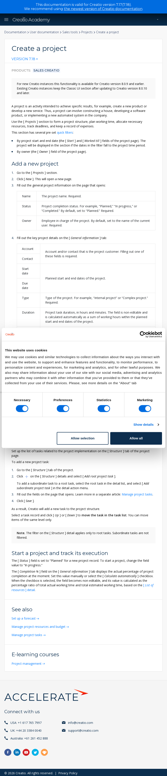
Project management (27, 662)
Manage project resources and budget (39, 626)
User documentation (44, 32)
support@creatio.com (83, 729)
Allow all (136, 438)
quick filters (65, 132)
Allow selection (83, 438)
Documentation (15, 32)
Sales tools (70, 32)
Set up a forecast (24, 618)
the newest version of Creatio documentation (103, 9)
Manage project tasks (137, 494)
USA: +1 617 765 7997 (26, 721)
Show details (144, 424)
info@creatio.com (80, 721)
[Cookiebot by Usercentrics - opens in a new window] (143, 334)
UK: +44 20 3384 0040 (26, 729)
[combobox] (25, 60)
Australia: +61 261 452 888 (29, 737)
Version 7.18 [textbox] (23, 59)
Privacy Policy (67, 771)
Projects (87, 32)
